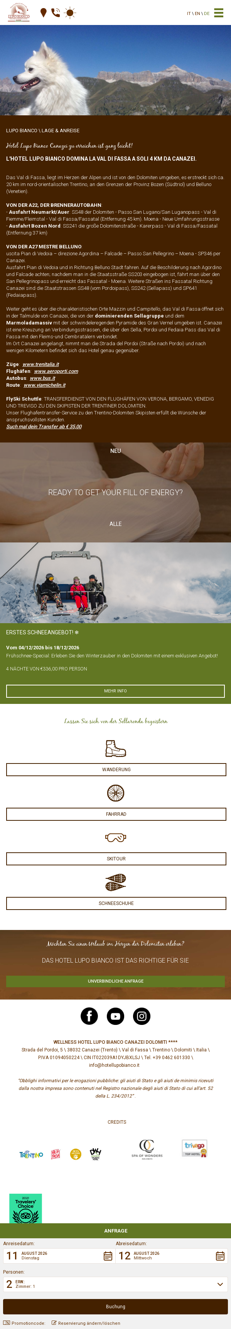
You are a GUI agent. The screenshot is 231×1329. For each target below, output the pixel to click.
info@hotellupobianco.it (114, 1065)
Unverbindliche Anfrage (115, 981)
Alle (116, 524)
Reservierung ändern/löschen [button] (86, 1323)
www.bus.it (42, 378)
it (189, 13)
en (197, 13)
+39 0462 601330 (171, 1057)
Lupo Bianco (21, 130)
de (206, 13)
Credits (117, 1122)
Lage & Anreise (60, 130)
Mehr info (115, 691)
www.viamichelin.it (44, 385)
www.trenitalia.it (40, 364)
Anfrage (115, 1231)
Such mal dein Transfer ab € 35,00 (43, 426)
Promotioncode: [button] (24, 1323)
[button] (59, 1256)
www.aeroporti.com (56, 371)
